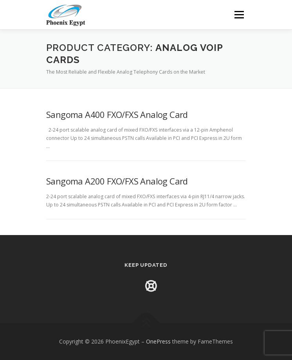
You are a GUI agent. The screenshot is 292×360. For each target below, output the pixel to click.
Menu (238, 14)
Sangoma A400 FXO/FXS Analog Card (117, 114)
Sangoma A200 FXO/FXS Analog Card (117, 181)
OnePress (158, 341)
